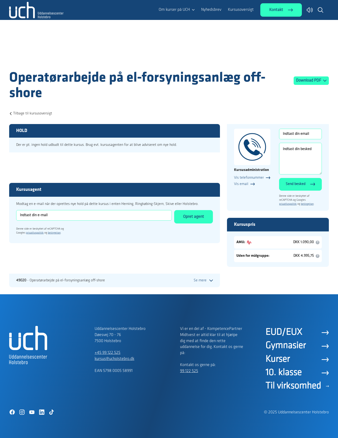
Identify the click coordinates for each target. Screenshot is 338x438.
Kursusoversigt (241, 10)
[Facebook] (12, 412)
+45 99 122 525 (107, 353)
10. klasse (283, 373)
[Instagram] (22, 412)
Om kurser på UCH (174, 10)
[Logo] (36, 60)
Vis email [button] (241, 184)
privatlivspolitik (35, 232)
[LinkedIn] (41, 412)
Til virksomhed (293, 386)
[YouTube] (32, 412)
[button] (320, 10)
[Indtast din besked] (300, 158)
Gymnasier (285, 346)
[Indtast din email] (300, 134)
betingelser (54, 232)
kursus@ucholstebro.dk (114, 359)
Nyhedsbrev (211, 10)
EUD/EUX (283, 332)
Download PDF (309, 80)
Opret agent (193, 217)
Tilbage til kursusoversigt (32, 113)
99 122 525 (189, 371)
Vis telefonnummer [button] (249, 178)
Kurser (277, 359)
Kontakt (276, 10)
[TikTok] (51, 412)
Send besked (295, 184)
